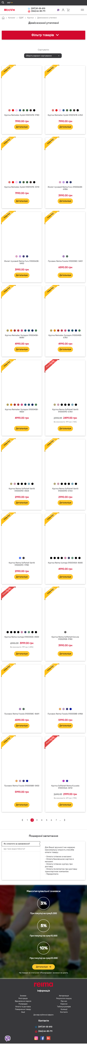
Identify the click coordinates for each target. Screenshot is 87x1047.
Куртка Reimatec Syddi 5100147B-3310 (21, 187)
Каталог (11, 18)
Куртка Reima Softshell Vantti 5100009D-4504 (22, 489)
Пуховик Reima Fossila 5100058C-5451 (65, 261)
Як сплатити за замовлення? (17, 844)
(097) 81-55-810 (36, 8)
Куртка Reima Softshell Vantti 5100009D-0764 (65, 489)
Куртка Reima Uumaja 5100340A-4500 (21, 637)
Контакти (64, 1012)
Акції (23, 1012)
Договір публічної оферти (43, 1015)
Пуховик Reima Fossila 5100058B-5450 (21, 786)
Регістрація (23, 998)
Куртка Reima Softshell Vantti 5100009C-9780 (22, 564)
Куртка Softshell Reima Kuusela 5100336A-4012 (65, 787)
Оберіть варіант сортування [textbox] (39, 56)
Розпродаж (23, 1004)
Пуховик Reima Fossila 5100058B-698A (65, 714)
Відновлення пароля (23, 1001)
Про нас (64, 1001)
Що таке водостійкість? (14, 849)
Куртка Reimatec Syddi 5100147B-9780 (21, 115)
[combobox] (43, 55)
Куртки (30, 18)
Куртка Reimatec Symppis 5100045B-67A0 (65, 336)
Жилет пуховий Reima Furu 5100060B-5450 (21, 262)
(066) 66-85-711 (36, 11)
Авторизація (64, 996)
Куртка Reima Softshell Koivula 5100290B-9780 (65, 638)
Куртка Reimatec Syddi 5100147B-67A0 (65, 115)
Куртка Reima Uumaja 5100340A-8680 (65, 563)
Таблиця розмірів (64, 1007)
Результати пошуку (64, 998)
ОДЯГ (21, 18)
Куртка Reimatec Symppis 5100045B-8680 (22, 336)
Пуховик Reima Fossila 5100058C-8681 (21, 714)
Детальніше (22, 127)
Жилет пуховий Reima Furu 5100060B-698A (65, 188)
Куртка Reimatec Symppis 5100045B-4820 (22, 410)
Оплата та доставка (23, 1007)
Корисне (63, 1004)
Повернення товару (23, 1009)
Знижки (23, 996)
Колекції (64, 1009)
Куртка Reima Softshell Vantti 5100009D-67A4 (65, 410)
